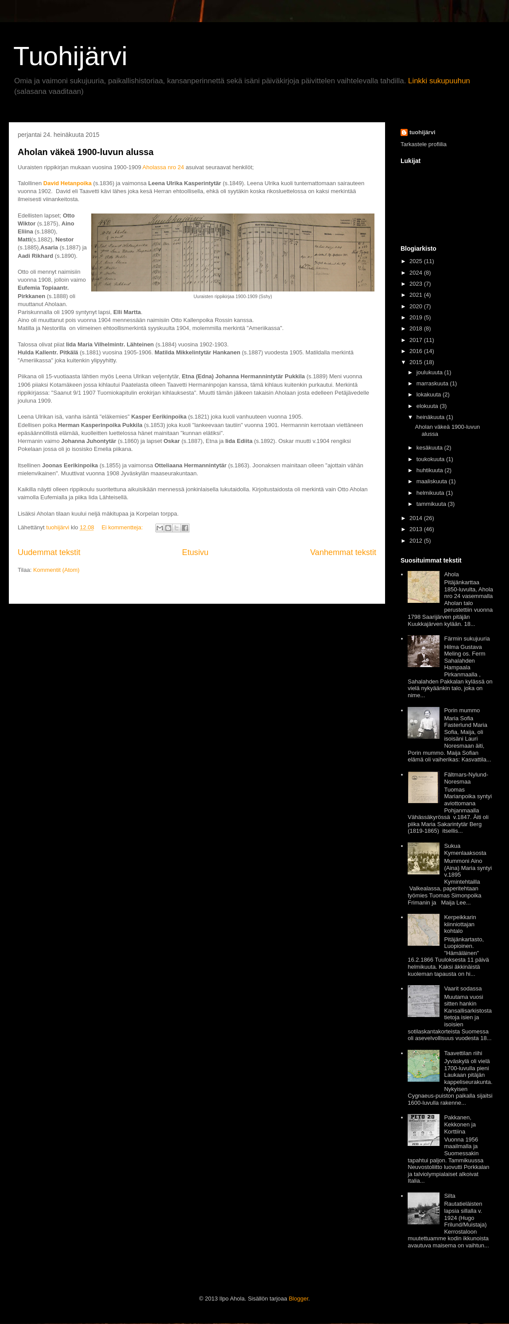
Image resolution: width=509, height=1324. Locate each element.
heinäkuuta (430, 417)
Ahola (451, 574)
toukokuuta (430, 459)
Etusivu (195, 552)
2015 (415, 362)
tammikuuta (431, 504)
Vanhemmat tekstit (343, 552)
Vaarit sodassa (463, 988)
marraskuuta (432, 383)
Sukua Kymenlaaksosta (465, 849)
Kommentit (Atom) (56, 570)
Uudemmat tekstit (49, 552)
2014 (415, 518)
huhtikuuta (429, 470)
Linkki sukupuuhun (439, 81)
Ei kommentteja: (122, 527)
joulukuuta (429, 372)
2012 (415, 540)
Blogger (298, 1298)
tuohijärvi (422, 132)
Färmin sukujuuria (467, 638)
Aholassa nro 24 (162, 167)
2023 (415, 283)
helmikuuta (430, 492)
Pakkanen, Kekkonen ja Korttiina (460, 1124)
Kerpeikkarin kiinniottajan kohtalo (460, 924)
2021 (415, 294)
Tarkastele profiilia (424, 144)
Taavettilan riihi (463, 1053)
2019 (415, 317)
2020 (415, 306)
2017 (415, 340)
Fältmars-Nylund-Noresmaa (466, 778)
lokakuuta (428, 394)
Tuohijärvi (70, 56)
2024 (415, 272)
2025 (415, 261)
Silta (449, 1195)
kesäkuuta (429, 447)
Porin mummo (462, 710)
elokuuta (427, 406)
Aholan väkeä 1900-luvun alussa (86, 152)
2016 (415, 351)
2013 (415, 529)
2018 (415, 328)
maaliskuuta (431, 481)
